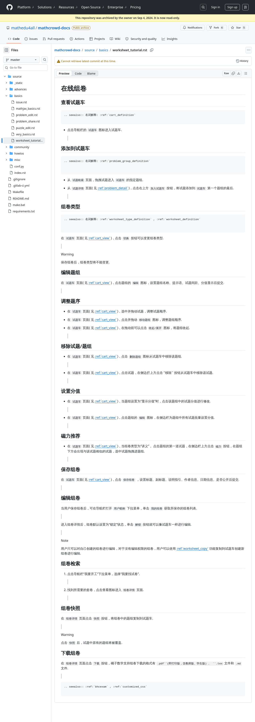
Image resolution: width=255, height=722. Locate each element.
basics (116, 50)
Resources (68, 7)
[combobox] (33, 68)
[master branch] (28, 59)
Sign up (232, 7)
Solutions (47, 7)
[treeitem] (30, 140)
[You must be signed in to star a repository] (238, 28)
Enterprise (117, 7)
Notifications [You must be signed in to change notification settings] (192, 27)
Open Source (93, 7)
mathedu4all (23, 28)
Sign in (215, 7)
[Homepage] (9, 7)
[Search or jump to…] (203, 7)
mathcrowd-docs (54, 28)
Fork (216, 28)
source (102, 50)
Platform (26, 7)
